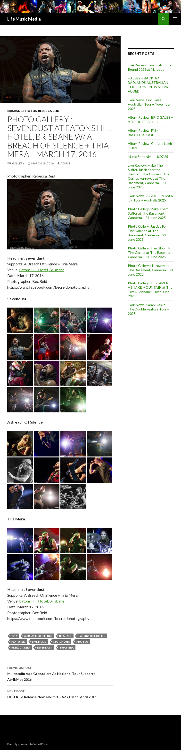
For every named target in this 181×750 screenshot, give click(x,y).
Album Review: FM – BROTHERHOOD (143, 132)
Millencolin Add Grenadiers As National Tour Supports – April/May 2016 (60, 673)
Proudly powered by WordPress (28, 744)
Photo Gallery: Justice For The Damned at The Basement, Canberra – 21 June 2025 (147, 232)
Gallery (18, 163)
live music (39, 641)
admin (65, 163)
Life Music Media (24, 19)
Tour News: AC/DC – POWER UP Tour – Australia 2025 (150, 198)
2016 (14, 635)
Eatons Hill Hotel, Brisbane (41, 269)
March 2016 (61, 641)
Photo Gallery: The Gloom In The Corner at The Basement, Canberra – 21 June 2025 (150, 252)
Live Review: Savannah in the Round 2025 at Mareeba (150, 67)
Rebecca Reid (48, 111)
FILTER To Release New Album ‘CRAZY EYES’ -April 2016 (60, 693)
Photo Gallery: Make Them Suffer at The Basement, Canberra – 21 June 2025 (148, 213)
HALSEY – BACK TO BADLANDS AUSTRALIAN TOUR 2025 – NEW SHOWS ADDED (149, 84)
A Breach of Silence (38, 635)
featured (18, 641)
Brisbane (14, 111)
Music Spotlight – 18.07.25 (148, 157)
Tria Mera (66, 647)
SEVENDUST (45, 647)
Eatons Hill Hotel (92, 635)
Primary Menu (175, 19)
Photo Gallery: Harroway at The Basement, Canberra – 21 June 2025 (150, 269)
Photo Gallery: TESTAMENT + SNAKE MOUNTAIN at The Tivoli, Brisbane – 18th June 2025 (150, 289)
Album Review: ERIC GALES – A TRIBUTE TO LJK (150, 119)
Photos (30, 111)
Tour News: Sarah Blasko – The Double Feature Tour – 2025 (148, 309)
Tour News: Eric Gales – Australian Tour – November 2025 (149, 104)
